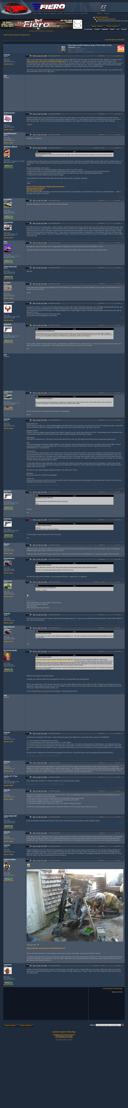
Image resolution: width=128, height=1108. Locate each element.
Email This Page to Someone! (11, 34)
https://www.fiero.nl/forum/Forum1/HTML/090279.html (46, 948)
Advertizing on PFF (58, 1034)
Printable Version (25, 34)
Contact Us (57, 1032)
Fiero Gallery (69, 1036)
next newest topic (109, 39)
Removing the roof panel (35, 188)
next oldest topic (119, 39)
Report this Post (39, 56)
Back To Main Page (68, 1032)
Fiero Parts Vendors (69, 1034)
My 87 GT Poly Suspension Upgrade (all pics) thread (45, 186)
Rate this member (8, 64)
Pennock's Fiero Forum (102, 17)
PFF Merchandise (60, 1036)
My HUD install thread (34, 190)
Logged (122, 73)
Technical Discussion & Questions (106, 19)
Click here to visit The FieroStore (36, 31)
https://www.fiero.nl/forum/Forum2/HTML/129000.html (46, 61)
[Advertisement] (30, 48)
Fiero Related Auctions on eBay (63, 1037)
